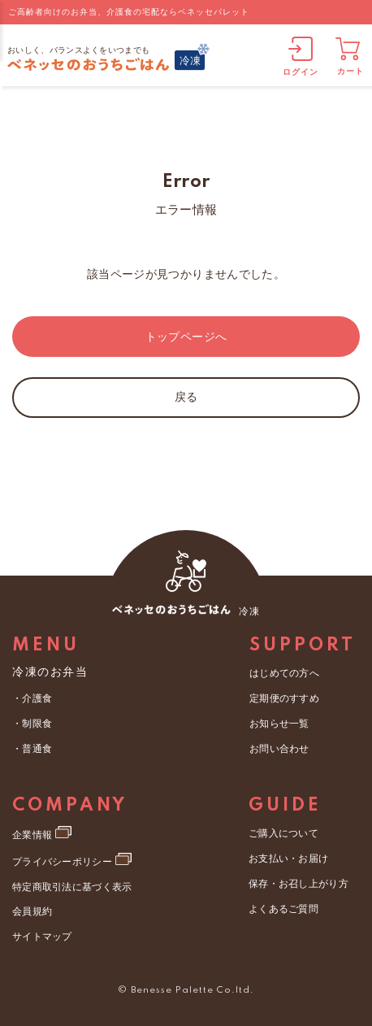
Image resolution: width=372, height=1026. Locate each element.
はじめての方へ (283, 673)
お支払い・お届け (288, 854)
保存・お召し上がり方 (297, 878)
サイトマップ (41, 928)
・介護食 (31, 698)
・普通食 (31, 745)
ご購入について (283, 831)
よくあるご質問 (283, 901)
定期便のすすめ (283, 696)
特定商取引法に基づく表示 (70, 881)
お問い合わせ (278, 744)
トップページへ (186, 336)
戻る (186, 396)
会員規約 (31, 905)
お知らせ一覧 (278, 720)
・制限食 (31, 722)
